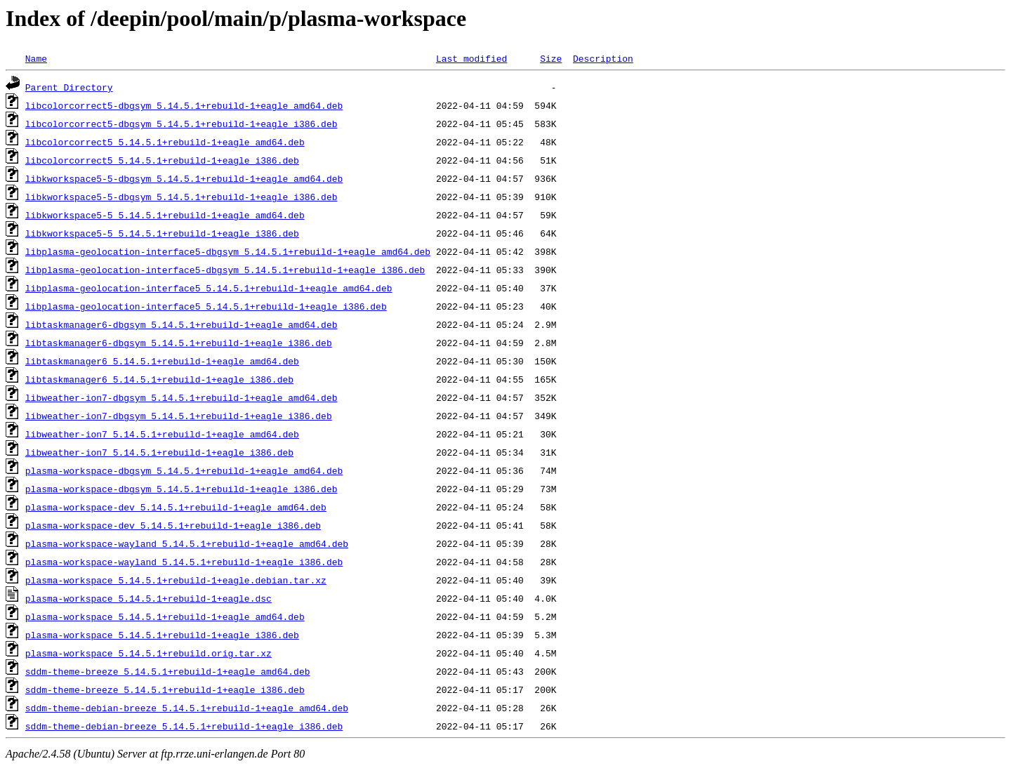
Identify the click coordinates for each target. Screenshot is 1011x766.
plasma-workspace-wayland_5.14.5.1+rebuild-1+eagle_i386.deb (184, 561)
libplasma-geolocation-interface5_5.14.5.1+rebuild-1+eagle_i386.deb (206, 306)
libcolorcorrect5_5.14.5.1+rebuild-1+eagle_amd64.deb (165, 142)
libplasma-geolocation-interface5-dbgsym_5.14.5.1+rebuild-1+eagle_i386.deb (225, 269)
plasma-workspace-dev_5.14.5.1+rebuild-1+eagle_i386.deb (173, 525)
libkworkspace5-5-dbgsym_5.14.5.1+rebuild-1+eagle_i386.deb (181, 196)
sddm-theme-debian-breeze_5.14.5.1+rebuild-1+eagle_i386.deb (184, 726)
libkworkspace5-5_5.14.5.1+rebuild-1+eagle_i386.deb (162, 233)
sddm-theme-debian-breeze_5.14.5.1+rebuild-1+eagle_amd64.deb (186, 707)
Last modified (471, 58)
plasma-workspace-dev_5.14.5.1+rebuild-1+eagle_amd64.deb (175, 507)
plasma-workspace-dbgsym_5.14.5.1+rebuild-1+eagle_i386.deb (181, 488)
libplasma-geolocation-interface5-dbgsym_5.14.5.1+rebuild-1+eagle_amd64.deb (227, 251)
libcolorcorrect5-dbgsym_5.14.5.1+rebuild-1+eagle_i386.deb (181, 123)
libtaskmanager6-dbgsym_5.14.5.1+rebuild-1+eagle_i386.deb (178, 342)
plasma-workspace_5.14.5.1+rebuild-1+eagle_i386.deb (162, 634)
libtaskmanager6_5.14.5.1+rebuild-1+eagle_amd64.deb (162, 361)
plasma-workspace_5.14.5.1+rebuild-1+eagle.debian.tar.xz (175, 580)
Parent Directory (69, 87)
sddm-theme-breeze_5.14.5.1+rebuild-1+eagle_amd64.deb (167, 671)
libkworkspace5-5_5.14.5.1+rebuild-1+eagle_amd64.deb (165, 215)
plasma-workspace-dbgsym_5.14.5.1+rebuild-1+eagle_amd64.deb (184, 470)
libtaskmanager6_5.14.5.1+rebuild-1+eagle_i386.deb (159, 379)
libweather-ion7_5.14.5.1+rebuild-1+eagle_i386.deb (159, 452)
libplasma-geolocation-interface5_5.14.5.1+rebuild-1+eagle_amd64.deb (208, 288)
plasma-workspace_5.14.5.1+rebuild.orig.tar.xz (148, 653)
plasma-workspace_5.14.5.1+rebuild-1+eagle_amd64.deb (165, 616)
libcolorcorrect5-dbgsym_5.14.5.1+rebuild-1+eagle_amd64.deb (184, 105)
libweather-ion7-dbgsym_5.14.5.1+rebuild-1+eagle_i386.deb (178, 415)
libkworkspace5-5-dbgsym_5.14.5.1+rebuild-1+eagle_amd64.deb (184, 178)
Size (551, 58)
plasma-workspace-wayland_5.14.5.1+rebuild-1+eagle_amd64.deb (186, 543)
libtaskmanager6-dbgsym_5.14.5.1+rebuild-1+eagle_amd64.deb (181, 324)
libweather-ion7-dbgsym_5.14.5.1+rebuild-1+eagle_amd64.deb (181, 397)
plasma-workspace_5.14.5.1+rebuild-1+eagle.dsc (148, 598)
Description (603, 58)
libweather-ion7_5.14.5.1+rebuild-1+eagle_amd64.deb (162, 434)
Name (36, 58)
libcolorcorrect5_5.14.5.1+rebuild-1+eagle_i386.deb (162, 160)
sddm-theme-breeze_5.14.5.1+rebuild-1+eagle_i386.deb (165, 689)
